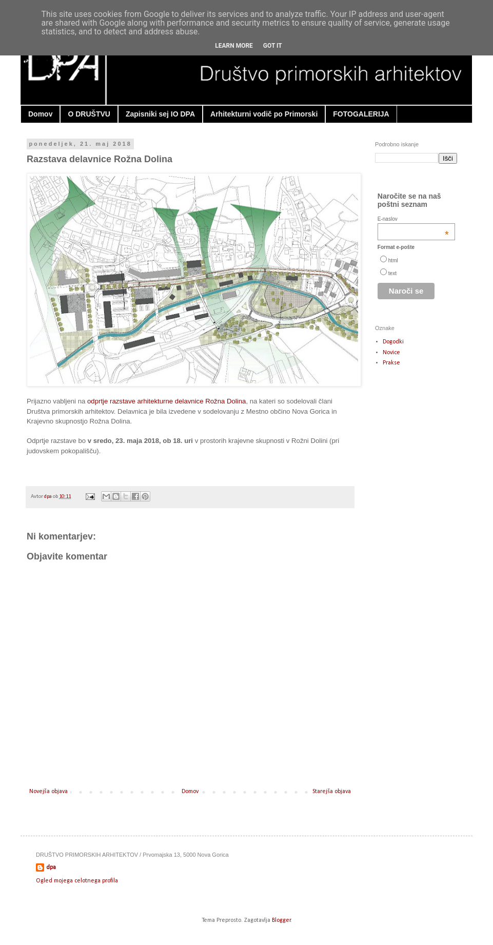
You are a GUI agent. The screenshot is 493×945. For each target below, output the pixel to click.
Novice (391, 353)
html (393, 260)
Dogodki (393, 342)
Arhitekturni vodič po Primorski (264, 114)
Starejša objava (331, 791)
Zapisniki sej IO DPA (160, 114)
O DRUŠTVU (89, 114)
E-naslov (413, 219)
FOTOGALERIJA (361, 114)
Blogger (281, 920)
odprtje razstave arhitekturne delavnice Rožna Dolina (166, 401)
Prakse (391, 363)
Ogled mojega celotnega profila (77, 881)
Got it (272, 45)
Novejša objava (48, 791)
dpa (48, 496)
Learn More (234, 45)
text (392, 273)
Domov (40, 114)
